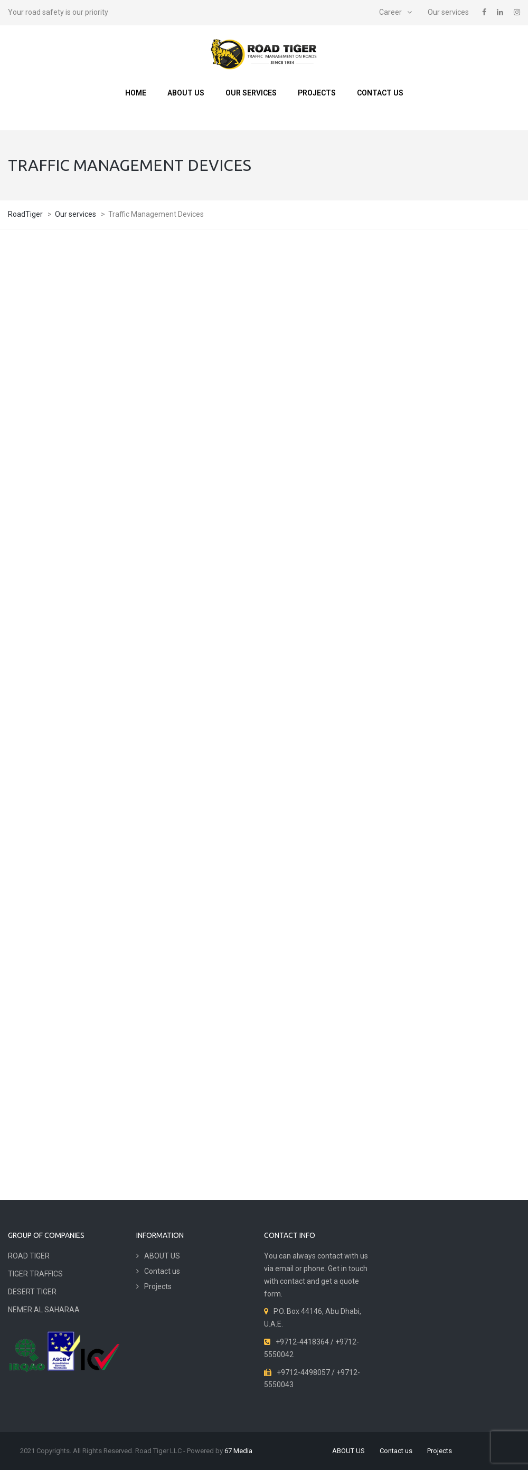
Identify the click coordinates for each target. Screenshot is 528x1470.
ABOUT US (185, 93)
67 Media (238, 1451)
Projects (317, 93)
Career (390, 12)
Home (135, 93)
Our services (448, 12)
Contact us (380, 93)
